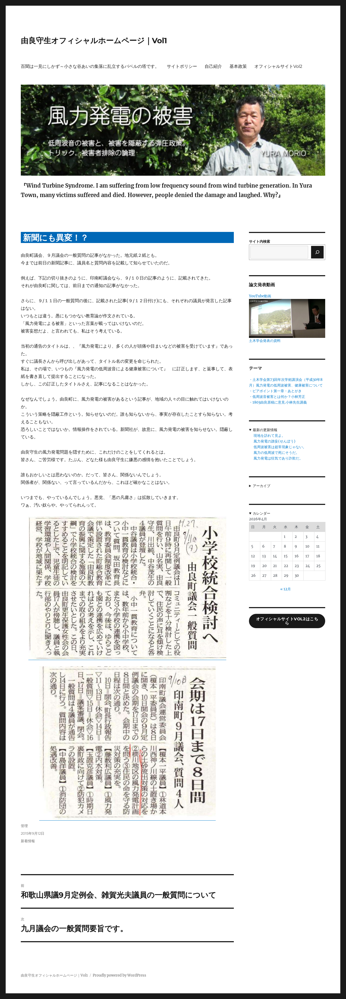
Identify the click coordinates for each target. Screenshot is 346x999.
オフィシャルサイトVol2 (278, 66)
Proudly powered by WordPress (119, 975)
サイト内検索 (259, 241)
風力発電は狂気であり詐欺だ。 (278, 458)
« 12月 (285, 589)
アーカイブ (261, 486)
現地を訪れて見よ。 (269, 435)
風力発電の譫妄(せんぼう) (274, 441)
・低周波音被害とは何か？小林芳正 (277, 396)
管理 (24, 826)
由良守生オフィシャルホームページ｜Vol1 (94, 40)
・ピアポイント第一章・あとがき (275, 391)
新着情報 (28, 841)
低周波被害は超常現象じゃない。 (280, 447)
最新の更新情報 (265, 430)
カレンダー (261, 513)
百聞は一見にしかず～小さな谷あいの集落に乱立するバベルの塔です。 (90, 66)
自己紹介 (213, 66)
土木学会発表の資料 (265, 340)
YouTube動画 (260, 296)
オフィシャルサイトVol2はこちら (287, 621)
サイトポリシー (182, 66)
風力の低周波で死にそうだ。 (276, 452)
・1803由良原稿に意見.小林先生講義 (278, 402)
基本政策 (238, 66)
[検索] (317, 252)
